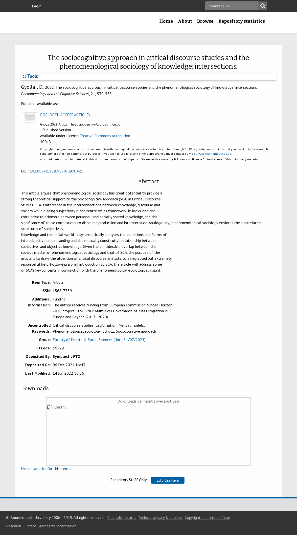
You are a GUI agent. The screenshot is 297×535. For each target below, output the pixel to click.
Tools (30, 76)
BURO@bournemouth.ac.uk (212, 153)
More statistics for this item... (46, 468)
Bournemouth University (61, 22)
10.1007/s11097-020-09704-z (56, 171)
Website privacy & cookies (160, 517)
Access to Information (57, 525)
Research (13, 525)
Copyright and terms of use (207, 517)
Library (30, 525)
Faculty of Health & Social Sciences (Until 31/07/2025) (99, 339)
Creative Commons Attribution (105, 135)
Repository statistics (241, 21)
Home (166, 21)
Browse (205, 21)
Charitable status (121, 517)
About (185, 21)
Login (37, 5)
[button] (167, 480)
